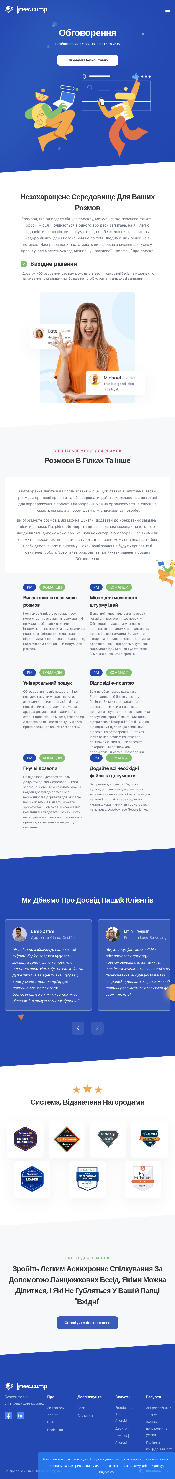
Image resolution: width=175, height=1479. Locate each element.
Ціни (50, 1422)
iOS (118, 1414)
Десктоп (122, 1428)
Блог (81, 1408)
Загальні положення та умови (157, 1428)
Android (121, 1420)
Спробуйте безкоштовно (87, 60)
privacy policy (152, 1466)
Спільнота (85, 1415)
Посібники (55, 1430)
